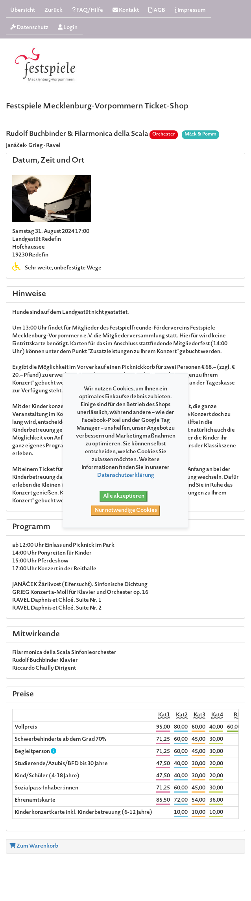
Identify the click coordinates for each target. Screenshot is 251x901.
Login (68, 27)
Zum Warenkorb (33, 846)
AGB (156, 10)
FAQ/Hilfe (87, 10)
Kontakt (126, 10)
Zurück (53, 10)
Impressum (190, 10)
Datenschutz (29, 27)
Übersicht (22, 10)
